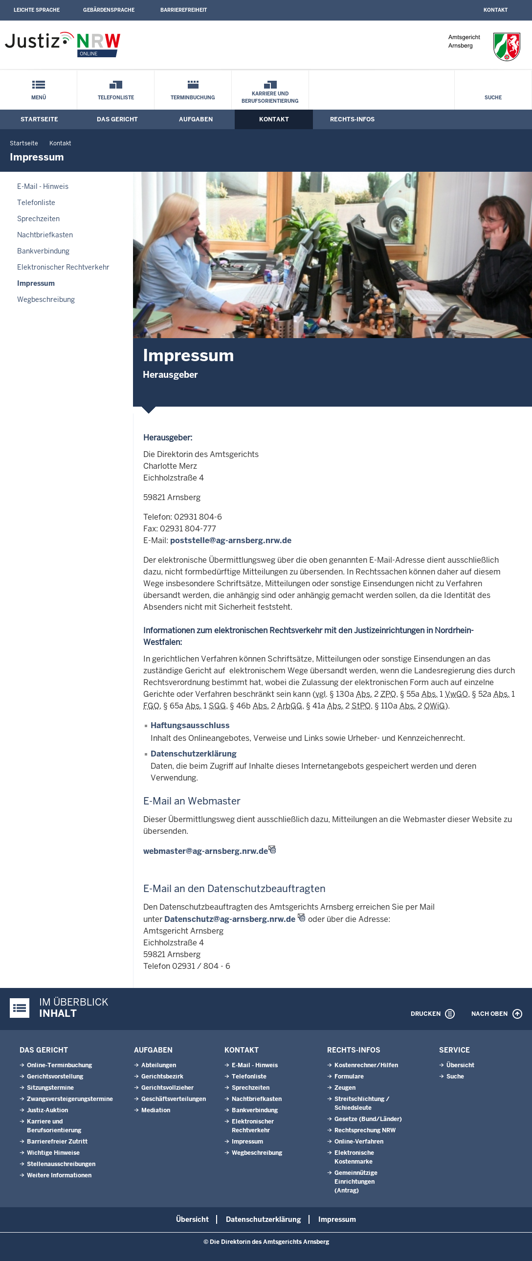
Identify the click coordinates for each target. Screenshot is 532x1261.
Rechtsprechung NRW (365, 1130)
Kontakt (496, 10)
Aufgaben (196, 119)
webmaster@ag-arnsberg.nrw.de (205, 851)
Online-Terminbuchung (59, 1065)
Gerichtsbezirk (162, 1076)
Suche (493, 97)
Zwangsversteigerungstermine (70, 1099)
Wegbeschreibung (46, 299)
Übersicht (460, 1065)
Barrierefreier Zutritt (57, 1142)
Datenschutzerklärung (194, 754)
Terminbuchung (193, 97)
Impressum (36, 283)
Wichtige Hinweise (53, 1153)
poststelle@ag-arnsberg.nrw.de (230, 540)
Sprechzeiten (38, 218)
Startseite (39, 119)
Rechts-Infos (352, 119)
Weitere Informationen (59, 1175)
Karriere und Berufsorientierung (270, 97)
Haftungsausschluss (190, 725)
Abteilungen (158, 1065)
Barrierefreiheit (183, 10)
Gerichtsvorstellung (55, 1076)
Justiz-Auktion (47, 1110)
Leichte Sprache (37, 10)
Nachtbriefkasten (45, 234)
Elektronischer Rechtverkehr (63, 267)
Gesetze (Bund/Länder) (368, 1119)
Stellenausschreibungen (61, 1164)
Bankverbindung (43, 251)
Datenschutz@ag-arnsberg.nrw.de (229, 919)
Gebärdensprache (108, 10)
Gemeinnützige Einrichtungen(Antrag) (355, 1181)
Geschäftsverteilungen (173, 1099)
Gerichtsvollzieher (167, 1088)
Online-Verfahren (358, 1142)
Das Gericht (117, 119)
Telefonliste (116, 97)
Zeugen (344, 1088)
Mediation (155, 1110)
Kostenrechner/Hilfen (366, 1065)
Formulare (349, 1076)
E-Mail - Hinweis (42, 186)
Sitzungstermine (50, 1088)
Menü (38, 97)
